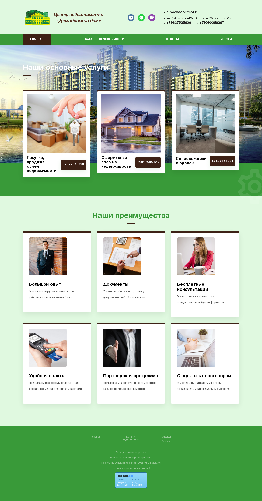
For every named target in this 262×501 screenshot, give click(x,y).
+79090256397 (211, 23)
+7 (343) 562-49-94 (182, 18)
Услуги (226, 39)
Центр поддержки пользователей (131, 468)
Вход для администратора (131, 452)
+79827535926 (218, 18)
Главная (36, 39)
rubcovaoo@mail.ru (182, 12)
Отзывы (172, 39)
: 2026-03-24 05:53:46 (149, 463)
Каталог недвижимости (104, 39)
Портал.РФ (145, 458)
